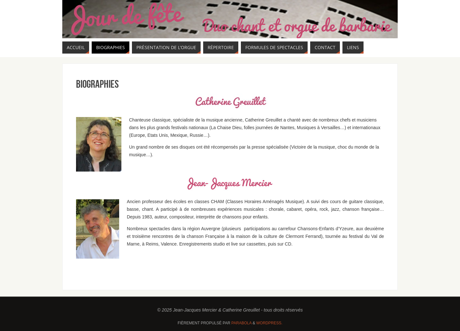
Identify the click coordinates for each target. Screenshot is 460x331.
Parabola (241, 323)
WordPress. (269, 323)
